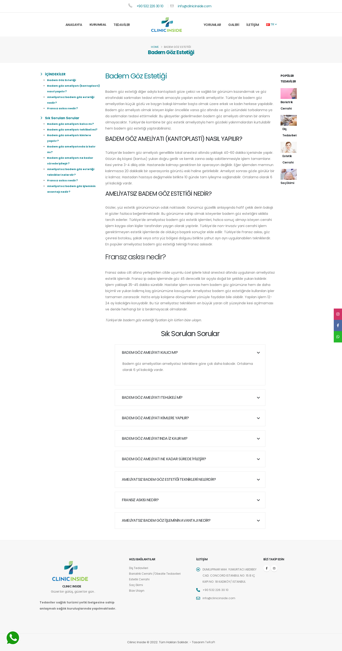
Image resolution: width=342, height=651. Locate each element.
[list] (42, 74)
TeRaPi (210, 642)
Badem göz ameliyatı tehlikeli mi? (72, 129)
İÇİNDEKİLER (53, 74)
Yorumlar (212, 24)
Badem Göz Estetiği (61, 80)
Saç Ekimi (136, 585)
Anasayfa (73, 24)
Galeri (233, 24)
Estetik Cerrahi (140, 579)
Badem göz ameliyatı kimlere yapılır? (155, 418)
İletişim (252, 24)
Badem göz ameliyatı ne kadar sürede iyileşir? (164, 459)
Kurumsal (98, 24)
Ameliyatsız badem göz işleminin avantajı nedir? (166, 520)
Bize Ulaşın (137, 591)
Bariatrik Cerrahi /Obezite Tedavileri (156, 574)
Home (155, 47)
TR (271, 24)
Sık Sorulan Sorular (60, 118)
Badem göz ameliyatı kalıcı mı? (70, 124)
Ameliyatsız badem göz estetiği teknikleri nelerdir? (169, 479)
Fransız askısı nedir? (62, 108)
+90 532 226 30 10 (150, 6)
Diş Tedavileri (139, 568)
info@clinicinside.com (195, 6)
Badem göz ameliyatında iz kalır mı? (154, 438)
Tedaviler (122, 24)
